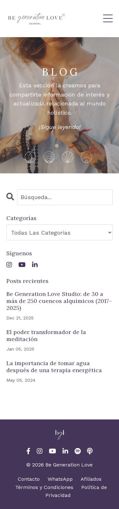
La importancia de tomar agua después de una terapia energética (54, 366)
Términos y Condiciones (44, 487)
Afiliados (91, 479)
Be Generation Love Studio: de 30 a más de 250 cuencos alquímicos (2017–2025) (59, 301)
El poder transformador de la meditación (46, 335)
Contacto (29, 479)
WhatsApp (60, 479)
